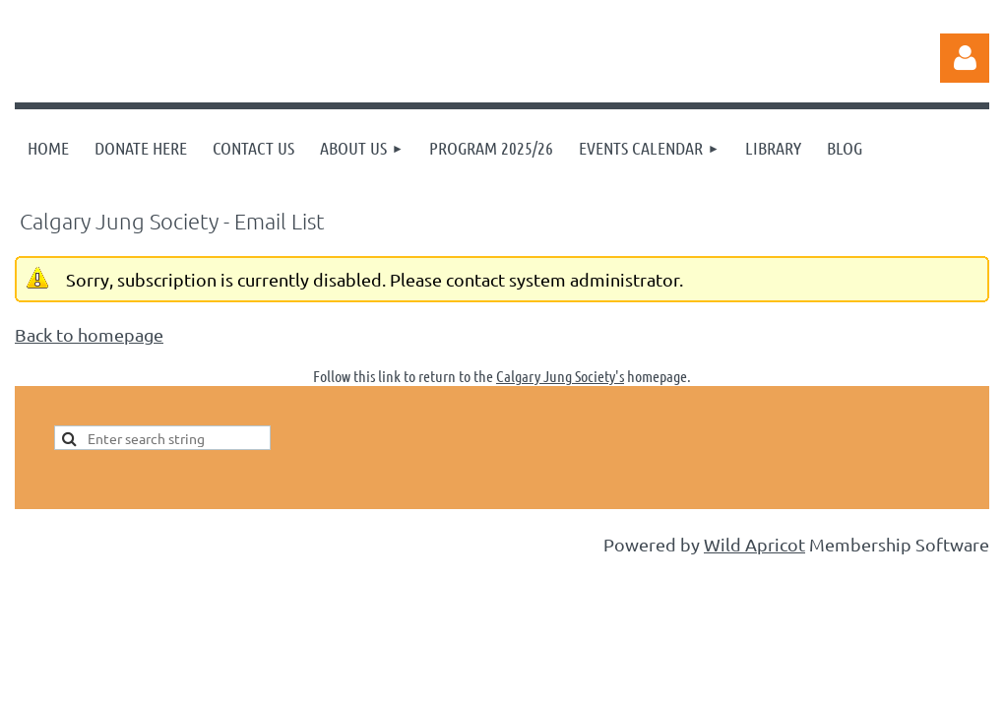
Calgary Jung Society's (560, 375)
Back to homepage (89, 334)
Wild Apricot (754, 544)
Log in (964, 58)
